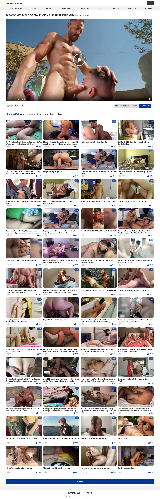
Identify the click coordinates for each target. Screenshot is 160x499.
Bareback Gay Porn (14, 8)
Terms (89, 493)
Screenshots (125, 105)
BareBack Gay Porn (77, 497)
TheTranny (148, 8)
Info (116, 105)
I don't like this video (11, 106)
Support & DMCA (74, 493)
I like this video (8, 106)
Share (135, 105)
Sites (101, 8)
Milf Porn (132, 8)
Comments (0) (145, 105)
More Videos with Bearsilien (45, 114)
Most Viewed (67, 8)
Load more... (80, 481)
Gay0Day (115, 8)
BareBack (14, 3)
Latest (34, 8)
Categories (85, 8)
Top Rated (49, 8)
